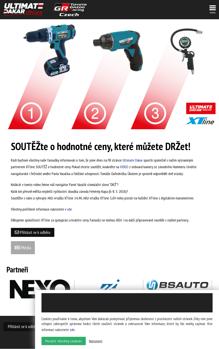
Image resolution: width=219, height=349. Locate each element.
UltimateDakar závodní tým (23, 9)
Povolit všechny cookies (63, 341)
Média (23, 248)
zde (69, 209)
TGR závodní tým (69, 9)
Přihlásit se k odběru (33, 232)
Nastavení (95, 341)
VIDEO (124, 166)
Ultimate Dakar (133, 160)
